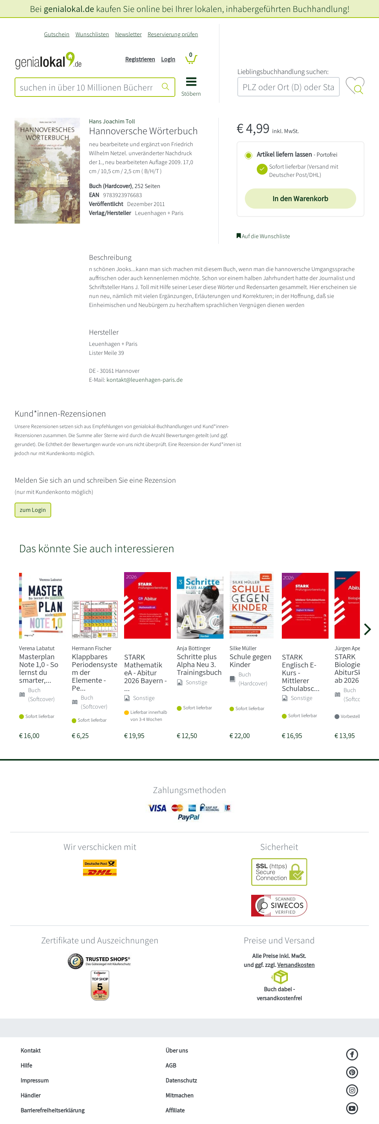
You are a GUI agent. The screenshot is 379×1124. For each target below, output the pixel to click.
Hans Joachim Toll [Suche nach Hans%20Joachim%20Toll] (112, 121)
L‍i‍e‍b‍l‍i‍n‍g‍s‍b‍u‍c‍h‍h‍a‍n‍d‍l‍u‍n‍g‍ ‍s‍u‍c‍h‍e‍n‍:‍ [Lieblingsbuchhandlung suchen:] (283, 71)
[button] (191, 89)
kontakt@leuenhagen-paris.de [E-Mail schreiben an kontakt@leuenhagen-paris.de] (145, 380)
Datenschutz (181, 1080)
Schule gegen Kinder (250, 660)
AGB (171, 1065)
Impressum (35, 1080)
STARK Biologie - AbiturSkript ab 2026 (354, 668)
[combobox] (86, 87)
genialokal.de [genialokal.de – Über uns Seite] (69, 9)
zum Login (33, 510)
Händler (30, 1095)
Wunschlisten (92, 34)
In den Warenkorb (300, 198)
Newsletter (128, 34)
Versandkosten (296, 965)
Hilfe (26, 1065)
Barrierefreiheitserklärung (52, 1110)
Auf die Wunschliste (263, 236)
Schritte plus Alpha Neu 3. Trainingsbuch (199, 664)
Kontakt (30, 1050)
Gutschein (57, 34)
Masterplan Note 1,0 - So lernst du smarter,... (38, 668)
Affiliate (175, 1110)
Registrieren (140, 59)
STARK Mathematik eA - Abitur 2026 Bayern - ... (145, 672)
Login (168, 59)
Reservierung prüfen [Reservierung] (173, 34)
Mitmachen (180, 1095)
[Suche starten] (166, 87)
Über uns (177, 1050)
